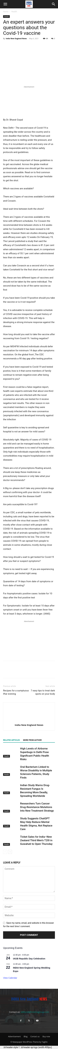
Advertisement (14, 1036)
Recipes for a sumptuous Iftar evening (16, 692)
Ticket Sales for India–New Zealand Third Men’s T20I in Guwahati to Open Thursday (36, 840)
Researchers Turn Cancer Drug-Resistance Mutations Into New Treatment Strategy (37, 807)
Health (14, 11)
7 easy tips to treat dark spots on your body (43, 692)
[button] (5, 4)
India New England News (16, 38)
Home (5, 11)
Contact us (35, 1036)
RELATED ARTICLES (11, 740)
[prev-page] (5, 852)
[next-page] (10, 852)
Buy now (46, 1036)
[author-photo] (29, 720)
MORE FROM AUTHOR (32, 740)
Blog (26, 1036)
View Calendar (10, 978)
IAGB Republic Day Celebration (29, 958)
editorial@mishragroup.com (35, 1011)
